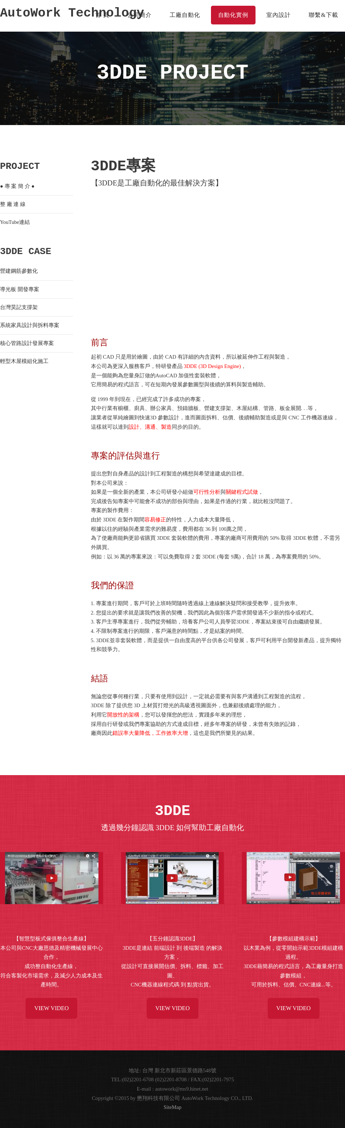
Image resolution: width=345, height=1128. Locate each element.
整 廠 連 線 (13, 204)
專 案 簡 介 (17, 186)
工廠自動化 (185, 15)
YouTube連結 (15, 222)
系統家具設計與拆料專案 (29, 325)
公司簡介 (139, 15)
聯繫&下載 (323, 15)
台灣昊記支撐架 (19, 307)
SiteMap (172, 1107)
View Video (51, 1008)
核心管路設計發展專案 (27, 343)
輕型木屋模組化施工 (24, 361)
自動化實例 (233, 15)
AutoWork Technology (72, 13)
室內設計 (278, 15)
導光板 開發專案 (19, 289)
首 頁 (102, 15)
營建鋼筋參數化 (19, 271)
